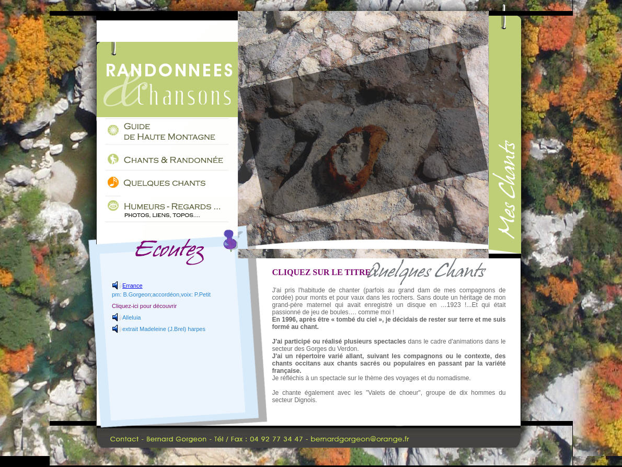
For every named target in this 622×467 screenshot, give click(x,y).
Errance (132, 285)
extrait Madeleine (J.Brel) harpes (163, 329)
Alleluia (131, 317)
